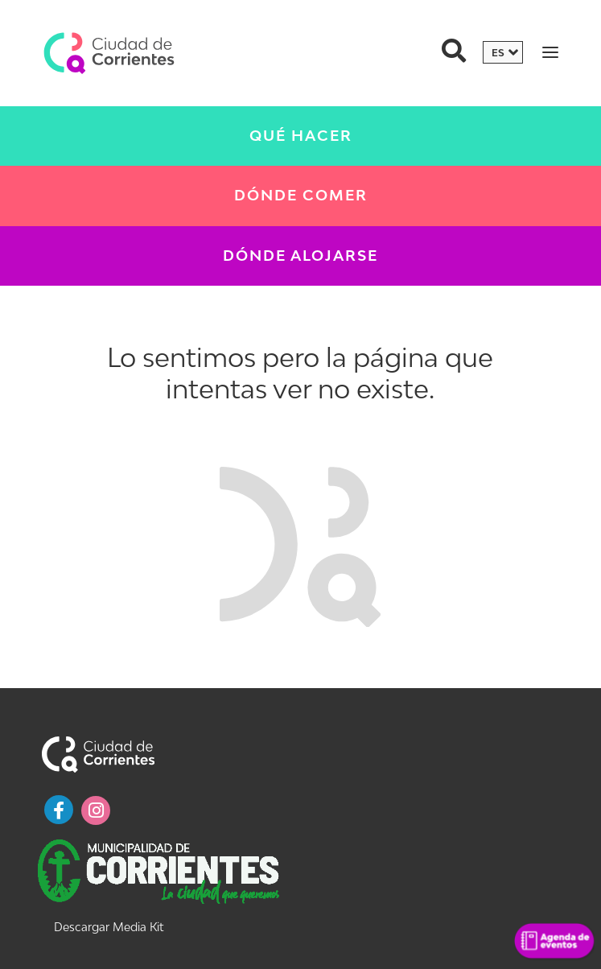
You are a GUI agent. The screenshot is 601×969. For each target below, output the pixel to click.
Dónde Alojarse (300, 255)
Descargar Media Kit (108, 927)
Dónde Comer (301, 195)
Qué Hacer (300, 135)
